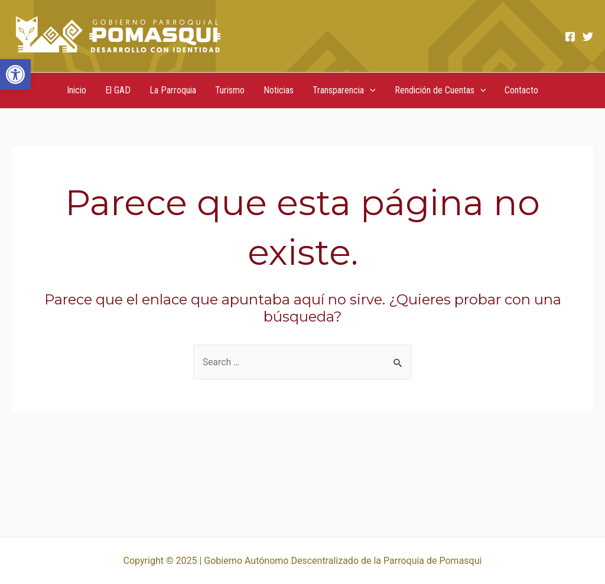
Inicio (76, 90)
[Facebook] (570, 36)
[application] (370, 90)
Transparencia (344, 90)
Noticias (279, 90)
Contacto (521, 90)
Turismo (230, 90)
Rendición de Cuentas (440, 90)
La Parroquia (172, 90)
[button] (15, 74)
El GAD (118, 90)
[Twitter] (588, 36)
